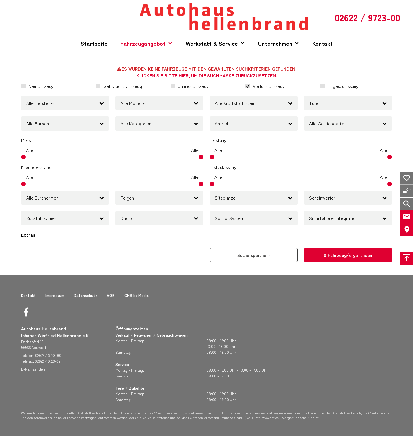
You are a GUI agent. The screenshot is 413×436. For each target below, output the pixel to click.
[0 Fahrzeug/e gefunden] (348, 255)
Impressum (54, 295)
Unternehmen (275, 43)
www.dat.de (270, 417)
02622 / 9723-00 (48, 355)
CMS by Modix (136, 295)
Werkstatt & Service (212, 43)
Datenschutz (85, 295)
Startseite (94, 43)
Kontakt (322, 43)
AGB (111, 295)
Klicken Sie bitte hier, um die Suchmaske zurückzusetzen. (206, 75)
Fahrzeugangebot (143, 43)
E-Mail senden (33, 369)
